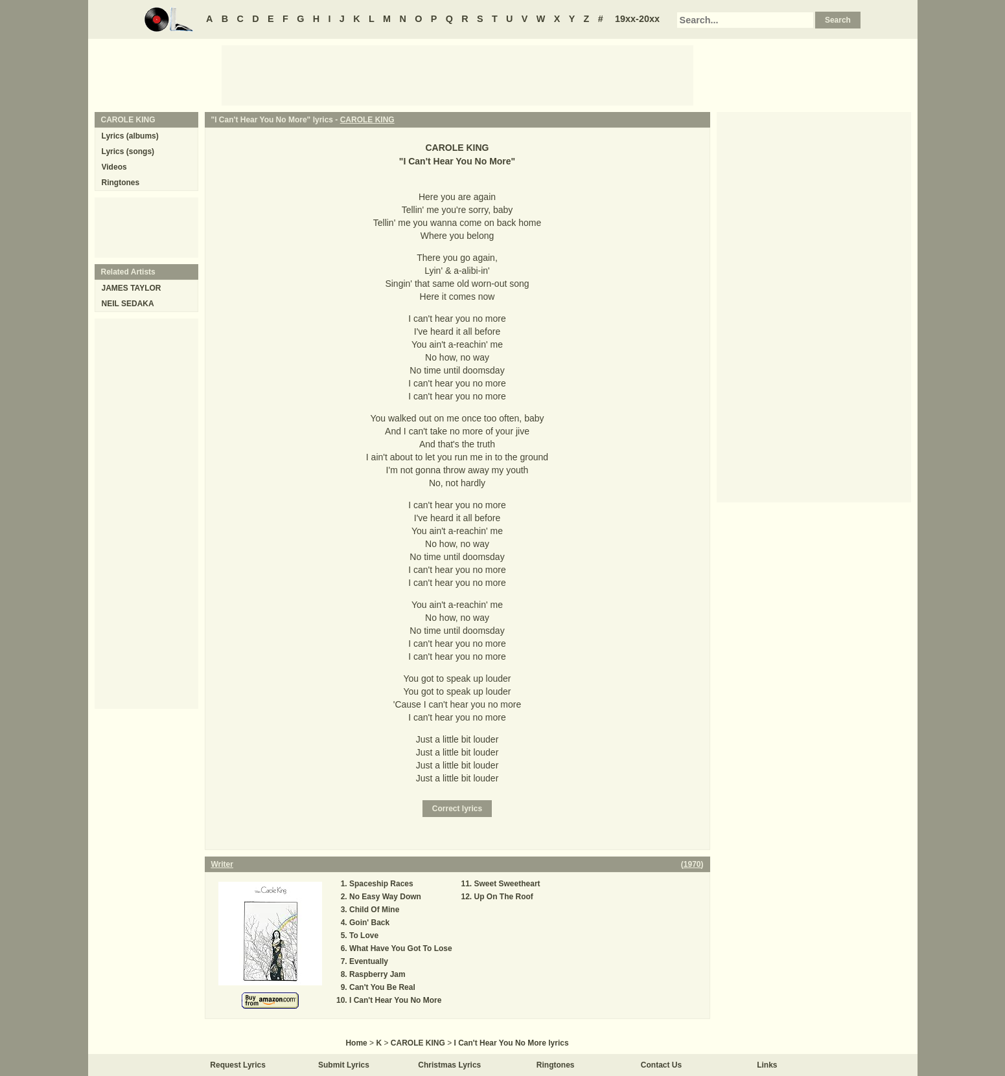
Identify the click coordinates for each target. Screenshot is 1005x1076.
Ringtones (121, 182)
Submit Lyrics (343, 1065)
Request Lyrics (238, 1065)
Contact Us (661, 1065)
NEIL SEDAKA (128, 303)
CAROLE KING (367, 119)
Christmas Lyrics (449, 1065)
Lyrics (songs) (128, 151)
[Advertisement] (457, 74)
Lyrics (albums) (130, 135)
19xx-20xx (637, 19)
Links (767, 1065)
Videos (114, 167)
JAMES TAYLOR (131, 288)
